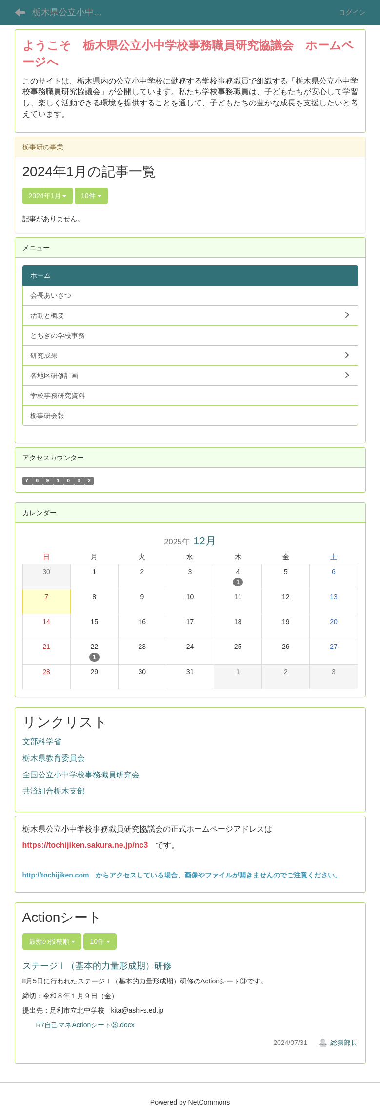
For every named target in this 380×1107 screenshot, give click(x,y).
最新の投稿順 (52, 941)
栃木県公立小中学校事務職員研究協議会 (73, 12)
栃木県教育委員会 (53, 758)
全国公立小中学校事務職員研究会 (81, 775)
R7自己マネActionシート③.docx (85, 1025)
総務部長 (338, 1042)
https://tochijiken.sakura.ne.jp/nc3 (85, 845)
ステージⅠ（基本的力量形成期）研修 (97, 966)
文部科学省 (41, 741)
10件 (91, 196)
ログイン (352, 12)
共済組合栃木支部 (53, 791)
